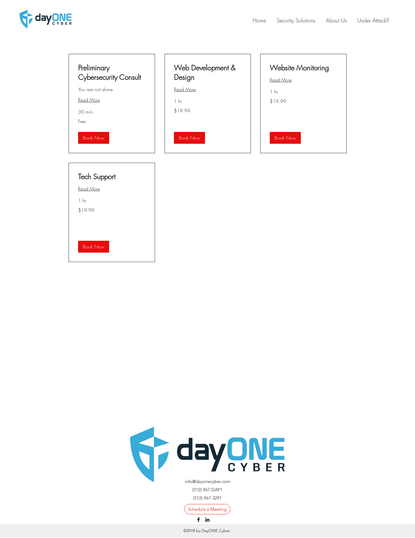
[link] (112, 72)
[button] (373, 17)
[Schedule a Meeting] (207, 509)
